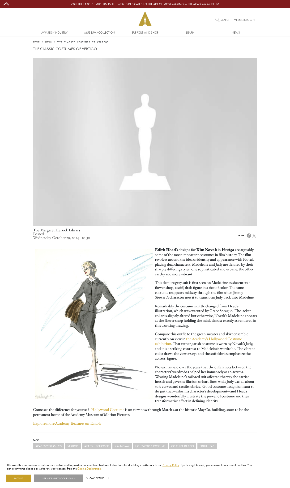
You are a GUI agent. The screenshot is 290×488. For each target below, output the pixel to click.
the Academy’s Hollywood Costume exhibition (198, 341)
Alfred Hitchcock (96, 446)
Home (36, 42)
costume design (182, 446)
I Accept (18, 478)
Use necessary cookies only (59, 478)
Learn (190, 32)
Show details (95, 478)
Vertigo (73, 446)
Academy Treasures (48, 446)
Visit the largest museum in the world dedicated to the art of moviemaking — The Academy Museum (145, 4)
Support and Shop (145, 32)
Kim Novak (122, 446)
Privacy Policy (170, 465)
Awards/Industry (54, 32)
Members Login (244, 20)
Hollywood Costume (107, 409)
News (236, 32)
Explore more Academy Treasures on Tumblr (67, 423)
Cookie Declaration (89, 468)
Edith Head (207, 446)
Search (225, 20)
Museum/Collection (99, 32)
